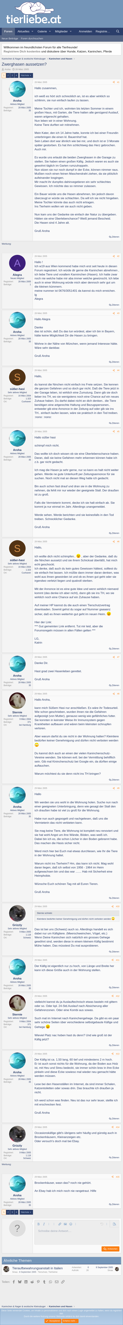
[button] (32, 31)
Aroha (8, 69)
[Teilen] (113, 82)
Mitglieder (61, 31)
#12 (117, 996)
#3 (118, 313)
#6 (118, 541)
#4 (118, 370)
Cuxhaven (26, 401)
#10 (117, 906)
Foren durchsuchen (32, 38)
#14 (117, 1127)
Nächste (25, 75)
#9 (118, 788)
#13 (117, 1054)
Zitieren (115, 236)
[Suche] (117, 31)
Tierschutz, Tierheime (47, 1272)
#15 (117, 1177)
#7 (118, 657)
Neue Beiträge (10, 38)
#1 (118, 82)
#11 (117, 960)
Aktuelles (23, 31)
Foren (8, 31)
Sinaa (15, 1272)
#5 (118, 431)
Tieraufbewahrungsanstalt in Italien (37, 1268)
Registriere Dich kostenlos (22, 51)
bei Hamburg (25, 725)
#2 (118, 256)
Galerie (42, 31)
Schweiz (27, 937)
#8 (118, 694)
